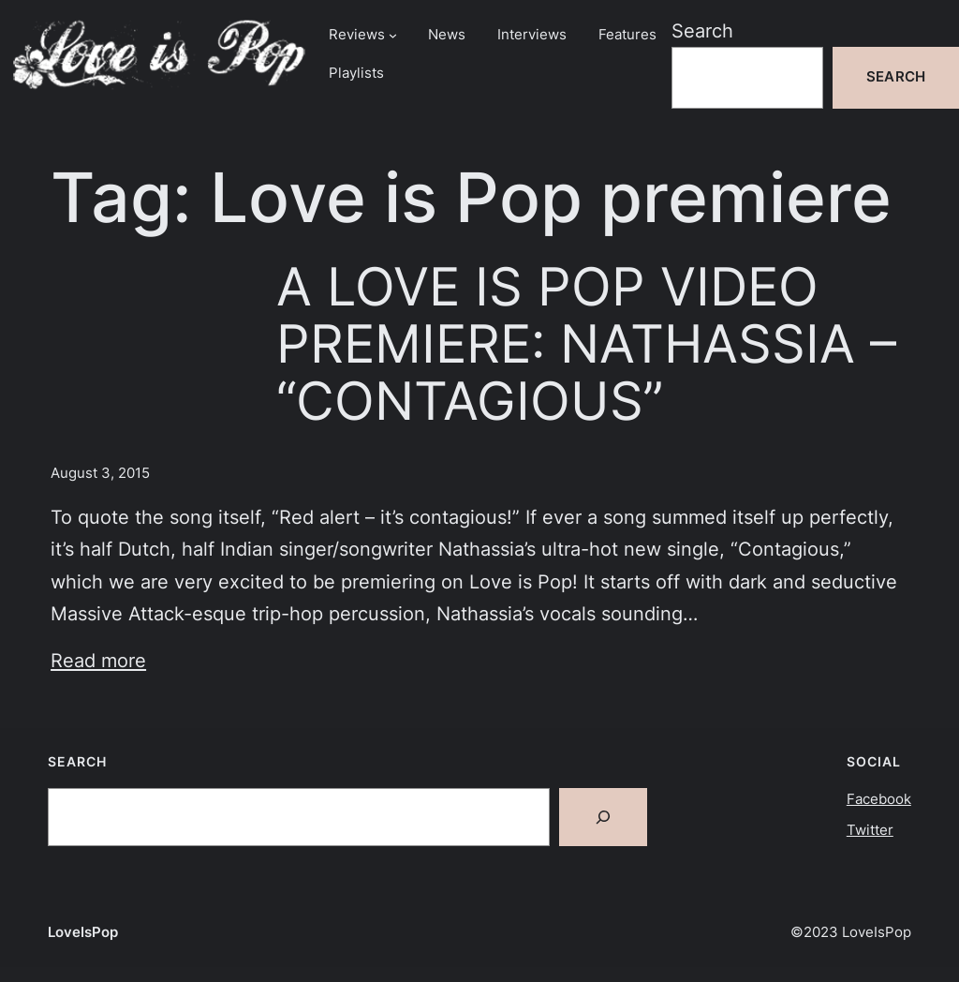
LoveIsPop (83, 932)
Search (702, 30)
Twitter (870, 830)
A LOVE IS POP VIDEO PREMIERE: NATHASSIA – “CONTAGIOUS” (586, 343)
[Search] (603, 817)
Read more (98, 660)
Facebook (879, 799)
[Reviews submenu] (393, 35)
